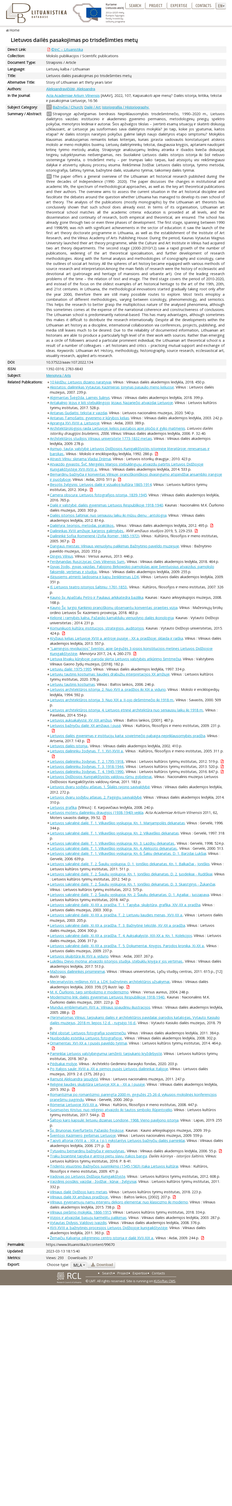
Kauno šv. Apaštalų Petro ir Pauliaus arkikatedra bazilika (96, 597)
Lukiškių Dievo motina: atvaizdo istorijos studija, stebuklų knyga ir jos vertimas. (116, 961)
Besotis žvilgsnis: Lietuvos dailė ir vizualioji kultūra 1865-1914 (101, 484)
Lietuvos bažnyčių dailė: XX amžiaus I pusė (85, 725)
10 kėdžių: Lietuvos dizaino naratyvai (80, 382)
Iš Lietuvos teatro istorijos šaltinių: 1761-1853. (88, 587)
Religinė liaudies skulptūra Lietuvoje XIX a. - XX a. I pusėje (97, 1084)
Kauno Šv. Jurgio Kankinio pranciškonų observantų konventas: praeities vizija (114, 607)
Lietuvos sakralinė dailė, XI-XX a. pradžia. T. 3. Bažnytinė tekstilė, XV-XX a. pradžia (117, 925)
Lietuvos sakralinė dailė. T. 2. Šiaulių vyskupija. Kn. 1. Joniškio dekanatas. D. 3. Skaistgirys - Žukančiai (132, 884)
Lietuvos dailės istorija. (69, 745)
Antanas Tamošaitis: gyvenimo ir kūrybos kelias (89, 417)
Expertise (178, 5)
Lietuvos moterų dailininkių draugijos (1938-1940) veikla (96, 812)
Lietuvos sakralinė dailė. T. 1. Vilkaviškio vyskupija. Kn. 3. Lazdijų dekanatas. (112, 843)
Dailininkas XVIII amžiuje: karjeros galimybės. (87, 530)
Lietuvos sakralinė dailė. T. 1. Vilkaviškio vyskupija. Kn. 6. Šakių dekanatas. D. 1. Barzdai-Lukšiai (128, 853)
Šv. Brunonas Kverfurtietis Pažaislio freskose (87, 1130)
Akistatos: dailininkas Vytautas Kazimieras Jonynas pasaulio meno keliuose (112, 387)
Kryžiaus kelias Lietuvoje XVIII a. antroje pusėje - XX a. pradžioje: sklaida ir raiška (116, 638)
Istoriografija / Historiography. (125, 107)
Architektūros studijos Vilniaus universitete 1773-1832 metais (101, 438)
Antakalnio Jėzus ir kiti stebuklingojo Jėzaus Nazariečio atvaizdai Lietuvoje (111, 402)
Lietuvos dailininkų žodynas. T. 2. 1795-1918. (87, 761)
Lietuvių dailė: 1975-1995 (70, 669)
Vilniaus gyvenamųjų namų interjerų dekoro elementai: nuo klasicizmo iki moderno (119, 1202)
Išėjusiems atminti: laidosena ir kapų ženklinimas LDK (94, 576)
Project (155, 5)
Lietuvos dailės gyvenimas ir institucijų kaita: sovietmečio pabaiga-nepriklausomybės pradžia (127, 735)
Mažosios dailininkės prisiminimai (77, 971)
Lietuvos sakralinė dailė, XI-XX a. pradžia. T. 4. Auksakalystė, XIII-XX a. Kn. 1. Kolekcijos (121, 935)
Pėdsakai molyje (63, 1063)
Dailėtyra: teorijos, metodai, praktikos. (82, 525)
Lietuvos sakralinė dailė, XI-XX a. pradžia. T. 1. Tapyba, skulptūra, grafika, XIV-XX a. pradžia (125, 904)
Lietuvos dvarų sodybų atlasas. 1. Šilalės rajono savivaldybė (100, 786)
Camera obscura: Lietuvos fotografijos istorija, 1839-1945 (98, 495)
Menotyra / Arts (58, 376)
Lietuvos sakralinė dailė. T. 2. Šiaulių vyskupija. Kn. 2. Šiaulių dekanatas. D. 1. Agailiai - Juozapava (129, 894)
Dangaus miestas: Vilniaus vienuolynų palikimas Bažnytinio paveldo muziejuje (114, 546)
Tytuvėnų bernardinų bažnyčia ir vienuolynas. (87, 1151)
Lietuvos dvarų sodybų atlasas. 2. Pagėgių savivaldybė (96, 797)
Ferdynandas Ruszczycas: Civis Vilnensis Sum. (87, 561)
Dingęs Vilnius (61, 556)
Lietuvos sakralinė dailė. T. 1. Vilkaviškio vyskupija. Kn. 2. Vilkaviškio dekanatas (114, 833)
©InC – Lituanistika (67, 49)
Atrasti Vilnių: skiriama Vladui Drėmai (80, 458)
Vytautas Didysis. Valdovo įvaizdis (78, 1222)
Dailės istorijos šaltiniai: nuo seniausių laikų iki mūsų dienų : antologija (108, 515)
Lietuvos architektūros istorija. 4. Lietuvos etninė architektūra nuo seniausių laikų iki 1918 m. (126, 710)
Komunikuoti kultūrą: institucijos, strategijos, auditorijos (97, 628)
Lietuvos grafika (63, 807)
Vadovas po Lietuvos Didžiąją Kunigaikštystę (87, 1176)
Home (15, 30)
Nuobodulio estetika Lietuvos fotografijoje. (86, 1038)
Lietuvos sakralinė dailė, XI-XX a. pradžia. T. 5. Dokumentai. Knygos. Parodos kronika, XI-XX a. (127, 945)
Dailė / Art (92, 107)
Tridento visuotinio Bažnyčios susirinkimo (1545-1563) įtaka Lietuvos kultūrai (114, 1166)
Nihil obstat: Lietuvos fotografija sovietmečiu (88, 1033)
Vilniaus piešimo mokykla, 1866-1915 (80, 1212)
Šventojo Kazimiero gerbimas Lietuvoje (83, 1135)
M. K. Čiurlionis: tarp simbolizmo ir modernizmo (89, 992)
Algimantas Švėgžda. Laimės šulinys (80, 397)
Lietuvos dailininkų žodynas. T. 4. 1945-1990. (87, 771)
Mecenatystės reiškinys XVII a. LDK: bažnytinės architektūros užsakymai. (110, 981)
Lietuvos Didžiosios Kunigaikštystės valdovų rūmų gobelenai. (101, 776)
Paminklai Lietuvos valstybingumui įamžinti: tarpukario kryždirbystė (106, 1053)
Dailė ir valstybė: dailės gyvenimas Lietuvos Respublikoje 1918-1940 (106, 505)
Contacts (203, 5)
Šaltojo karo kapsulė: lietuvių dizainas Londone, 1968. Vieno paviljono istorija (114, 1120)
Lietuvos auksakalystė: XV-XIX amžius (81, 720)
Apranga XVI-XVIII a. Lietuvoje (75, 423)
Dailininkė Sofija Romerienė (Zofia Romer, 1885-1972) (94, 535)
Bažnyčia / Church (68, 107)
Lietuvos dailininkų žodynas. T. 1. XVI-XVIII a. (87, 751)
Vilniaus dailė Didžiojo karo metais (78, 1191)
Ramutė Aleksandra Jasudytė (74, 1079)
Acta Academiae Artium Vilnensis (73, 96)
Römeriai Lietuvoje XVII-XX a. (74, 1104)
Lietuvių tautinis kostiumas (72, 684)
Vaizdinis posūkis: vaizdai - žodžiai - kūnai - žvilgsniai (93, 1181)
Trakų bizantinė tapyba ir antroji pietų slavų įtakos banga (98, 1156)
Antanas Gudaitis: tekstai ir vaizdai (78, 412)
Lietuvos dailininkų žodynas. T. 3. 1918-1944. (87, 766)
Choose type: (58, 1264)
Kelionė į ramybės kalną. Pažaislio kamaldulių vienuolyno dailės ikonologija (112, 617)
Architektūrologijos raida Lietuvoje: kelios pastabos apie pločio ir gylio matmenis (117, 428)
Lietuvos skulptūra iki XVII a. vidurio (79, 956)
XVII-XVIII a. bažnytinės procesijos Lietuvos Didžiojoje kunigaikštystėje (109, 1227)
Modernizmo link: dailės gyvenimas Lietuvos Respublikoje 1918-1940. (107, 997)
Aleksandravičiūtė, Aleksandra (70, 89)
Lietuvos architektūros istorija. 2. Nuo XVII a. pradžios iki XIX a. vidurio (108, 689)
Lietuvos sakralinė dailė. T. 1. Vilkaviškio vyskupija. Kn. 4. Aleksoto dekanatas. (114, 848)
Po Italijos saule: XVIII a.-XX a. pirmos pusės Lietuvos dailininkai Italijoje (109, 1068)
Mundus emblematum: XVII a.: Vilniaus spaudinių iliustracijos (100, 1007)
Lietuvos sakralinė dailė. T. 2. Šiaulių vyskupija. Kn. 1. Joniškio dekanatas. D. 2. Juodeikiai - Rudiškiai (131, 874)
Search (135, 5)
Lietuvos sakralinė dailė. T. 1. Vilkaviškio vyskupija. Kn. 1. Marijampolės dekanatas (117, 823)
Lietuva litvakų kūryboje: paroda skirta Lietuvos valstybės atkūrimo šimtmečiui (115, 659)
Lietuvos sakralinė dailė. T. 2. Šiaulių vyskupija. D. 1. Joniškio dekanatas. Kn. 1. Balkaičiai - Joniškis (130, 863)
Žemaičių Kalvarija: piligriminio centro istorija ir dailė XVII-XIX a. (102, 1237)
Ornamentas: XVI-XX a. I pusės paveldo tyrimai (88, 1043)
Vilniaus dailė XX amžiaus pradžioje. (79, 1197)
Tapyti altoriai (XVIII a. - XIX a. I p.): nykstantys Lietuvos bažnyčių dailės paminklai (117, 1140)
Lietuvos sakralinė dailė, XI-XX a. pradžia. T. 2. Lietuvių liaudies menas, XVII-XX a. (116, 915)
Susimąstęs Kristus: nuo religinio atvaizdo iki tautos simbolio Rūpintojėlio (111, 1109)
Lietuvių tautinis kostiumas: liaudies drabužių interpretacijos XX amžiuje (110, 674)
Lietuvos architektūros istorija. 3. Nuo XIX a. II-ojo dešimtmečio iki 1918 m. (112, 699)
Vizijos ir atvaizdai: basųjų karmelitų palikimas (88, 1217)
